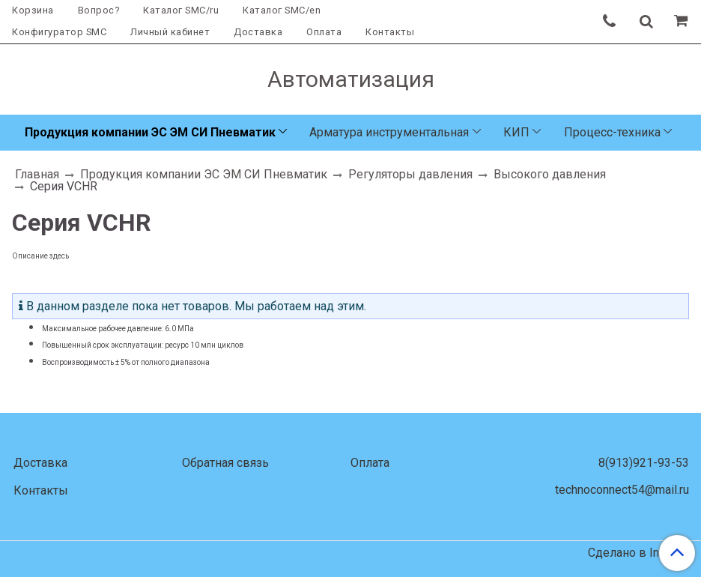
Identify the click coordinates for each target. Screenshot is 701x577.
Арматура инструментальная (389, 132)
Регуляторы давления (410, 174)
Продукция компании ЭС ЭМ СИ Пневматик (150, 132)
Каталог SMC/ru (181, 10)
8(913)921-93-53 (643, 463)
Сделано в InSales (638, 553)
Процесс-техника (612, 132)
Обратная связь (225, 463)
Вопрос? (99, 10)
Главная (37, 174)
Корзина (33, 10)
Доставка (258, 31)
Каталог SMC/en (282, 10)
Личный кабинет (170, 31)
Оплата (324, 31)
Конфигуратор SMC (59, 31)
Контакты (389, 31)
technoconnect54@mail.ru (622, 490)
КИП (516, 132)
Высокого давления (550, 174)
